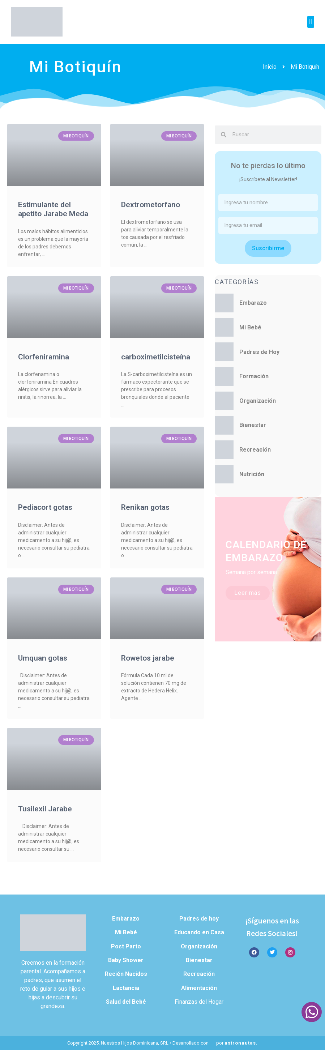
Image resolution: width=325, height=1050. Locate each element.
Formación (254, 376)
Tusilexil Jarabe (45, 808)
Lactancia (126, 988)
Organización (257, 400)
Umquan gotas (42, 658)
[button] (310, 22)
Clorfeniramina (43, 357)
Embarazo (253, 302)
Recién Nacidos (126, 973)
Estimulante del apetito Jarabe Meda (53, 209)
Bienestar (252, 425)
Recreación (255, 449)
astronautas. (241, 1043)
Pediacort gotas (45, 507)
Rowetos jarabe (147, 658)
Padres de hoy (199, 918)
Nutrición (251, 474)
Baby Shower (126, 960)
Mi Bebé (250, 327)
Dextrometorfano (150, 204)
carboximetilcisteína (155, 357)
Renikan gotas (145, 507)
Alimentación (199, 988)
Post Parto (126, 946)
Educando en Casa (199, 932)
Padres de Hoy (259, 352)
